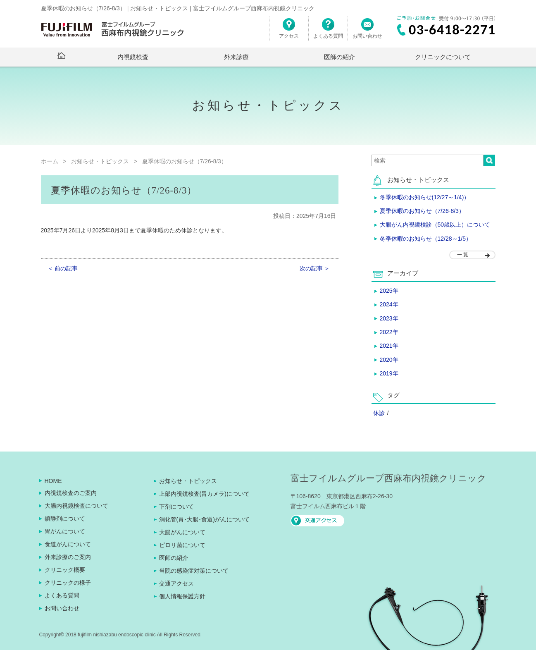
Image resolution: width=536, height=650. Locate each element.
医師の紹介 (339, 56)
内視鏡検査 (132, 56)
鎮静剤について (65, 518)
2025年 (389, 290)
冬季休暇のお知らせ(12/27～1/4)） (425, 197)
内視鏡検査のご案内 (71, 493)
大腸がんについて (182, 532)
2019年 (389, 373)
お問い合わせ (367, 31)
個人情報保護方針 (182, 596)
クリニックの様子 (68, 582)
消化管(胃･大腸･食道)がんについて (204, 519)
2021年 (389, 345)
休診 (379, 413)
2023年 (389, 318)
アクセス (289, 31)
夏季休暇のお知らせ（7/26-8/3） (422, 211)
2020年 (389, 359)
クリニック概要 (65, 569)
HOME (53, 481)
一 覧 (462, 255)
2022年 (389, 332)
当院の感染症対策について (194, 570)
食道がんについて (68, 544)
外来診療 (236, 56)
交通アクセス (176, 583)
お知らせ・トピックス (188, 481)
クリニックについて (443, 56)
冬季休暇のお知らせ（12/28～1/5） (426, 238)
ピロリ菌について (182, 545)
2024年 (389, 304)
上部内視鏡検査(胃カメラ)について (204, 493)
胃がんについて (65, 531)
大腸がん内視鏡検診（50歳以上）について (435, 224)
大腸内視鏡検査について (76, 505)
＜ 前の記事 (63, 268)
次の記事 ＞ (315, 268)
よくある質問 (328, 31)
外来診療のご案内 (68, 557)
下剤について (176, 506)
